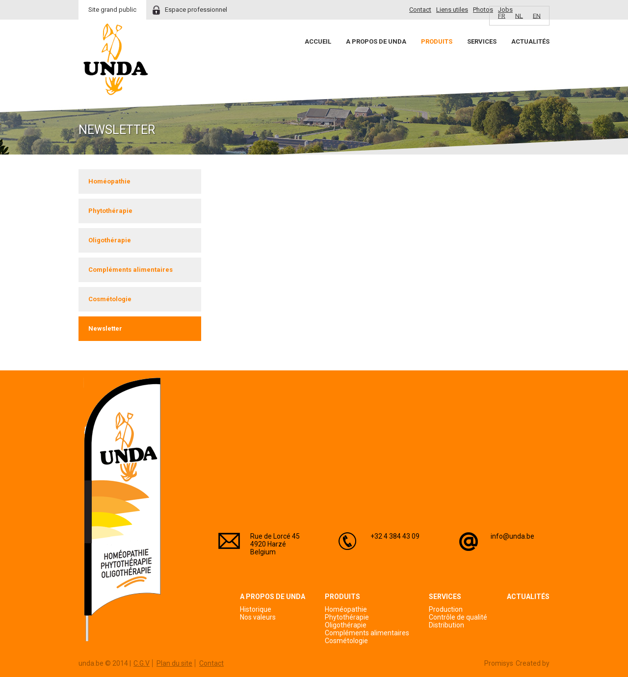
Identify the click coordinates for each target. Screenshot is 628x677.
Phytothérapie (110, 210)
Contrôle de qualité (458, 617)
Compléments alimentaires (130, 269)
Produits (436, 41)
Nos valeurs (258, 617)
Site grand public (112, 9)
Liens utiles (452, 9)
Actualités (530, 41)
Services (482, 41)
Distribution (446, 625)
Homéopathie (109, 181)
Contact (420, 9)
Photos (483, 9)
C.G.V (141, 663)
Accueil (318, 41)
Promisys (498, 663)
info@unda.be (512, 536)
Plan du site (174, 663)
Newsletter (105, 328)
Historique (255, 609)
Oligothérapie (109, 240)
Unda (115, 59)
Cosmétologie (109, 299)
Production (446, 609)
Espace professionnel (196, 9)
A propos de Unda (376, 41)
